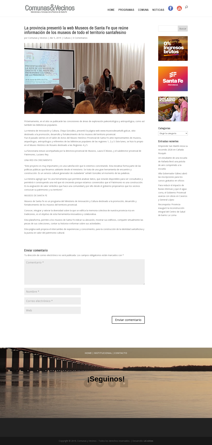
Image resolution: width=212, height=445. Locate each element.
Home (111, 10)
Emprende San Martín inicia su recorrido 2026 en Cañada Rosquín (173, 150)
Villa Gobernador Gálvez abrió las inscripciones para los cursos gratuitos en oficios (172, 177)
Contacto (120, 353)
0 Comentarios (80, 37)
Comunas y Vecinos (37, 37)
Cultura (66, 37)
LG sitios (148, 440)
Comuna (143, 10)
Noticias (158, 10)
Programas (126, 10)
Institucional (103, 353)
